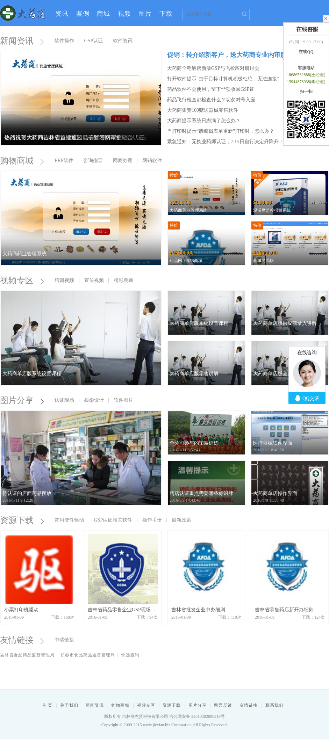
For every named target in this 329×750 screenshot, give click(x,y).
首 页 (47, 705)
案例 (83, 13)
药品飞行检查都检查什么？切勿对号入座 (211, 99)
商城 (103, 13)
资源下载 (21, 520)
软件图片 (123, 400)
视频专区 (21, 280)
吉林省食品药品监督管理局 (27, 655)
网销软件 (152, 160)
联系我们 (274, 705)
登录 (243, 34)
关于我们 (69, 705)
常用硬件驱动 (69, 520)
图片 (145, 13)
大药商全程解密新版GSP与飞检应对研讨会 (213, 68)
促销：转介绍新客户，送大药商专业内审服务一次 (236, 54)
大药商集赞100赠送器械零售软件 (202, 110)
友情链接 (21, 640)
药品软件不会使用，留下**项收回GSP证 (211, 89)
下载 (166, 13)
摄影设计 (94, 400)
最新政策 (181, 520)
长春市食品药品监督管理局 (87, 655)
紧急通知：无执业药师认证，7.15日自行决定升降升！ (225, 141)
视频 (124, 13)
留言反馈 (223, 705)
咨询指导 (93, 160)
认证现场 (64, 400)
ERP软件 (64, 160)
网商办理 (123, 160)
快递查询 (130, 655)
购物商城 (21, 160)
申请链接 (64, 639)
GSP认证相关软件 (113, 520)
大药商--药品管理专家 (22, 13)
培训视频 (64, 280)
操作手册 (152, 520)
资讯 (62, 13)
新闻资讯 (95, 705)
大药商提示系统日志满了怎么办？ (204, 120)
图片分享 (21, 400)
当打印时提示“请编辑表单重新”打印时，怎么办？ (220, 131)
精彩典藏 (123, 280)
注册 (261, 34)
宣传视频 (94, 280)
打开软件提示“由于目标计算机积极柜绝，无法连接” (223, 78)
